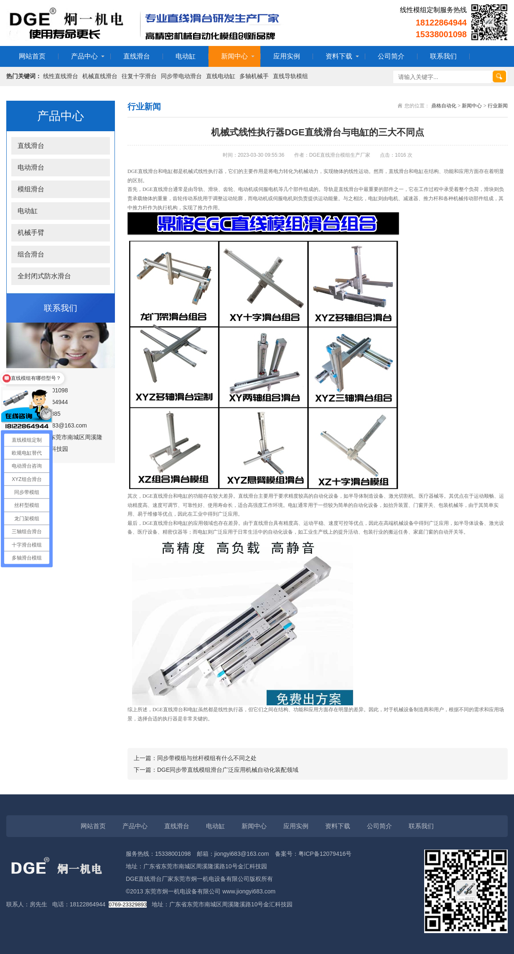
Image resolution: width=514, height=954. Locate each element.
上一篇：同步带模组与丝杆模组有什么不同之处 (195, 758)
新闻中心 (234, 56)
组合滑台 (31, 254)
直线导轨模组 (290, 76)
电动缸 (186, 56)
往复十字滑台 (139, 76)
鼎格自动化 (443, 106)
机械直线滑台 (99, 76)
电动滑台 (31, 167)
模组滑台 (31, 189)
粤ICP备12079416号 (325, 853)
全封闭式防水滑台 (44, 276)
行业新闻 (498, 106)
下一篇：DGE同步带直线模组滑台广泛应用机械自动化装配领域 (216, 769)
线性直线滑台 (60, 76)
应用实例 (286, 56)
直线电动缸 (220, 76)
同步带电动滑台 (181, 76)
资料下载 (339, 56)
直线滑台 (136, 56)
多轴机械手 (254, 76)
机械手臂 (31, 232)
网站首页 (32, 56)
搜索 (499, 76)
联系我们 (443, 56)
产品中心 (84, 56)
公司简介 (391, 56)
